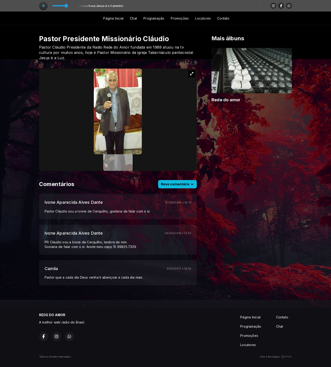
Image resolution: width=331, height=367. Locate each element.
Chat (133, 18)
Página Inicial (113, 18)
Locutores (203, 18)
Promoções (180, 18)
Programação (153, 18)
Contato (223, 18)
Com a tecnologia (276, 356)
